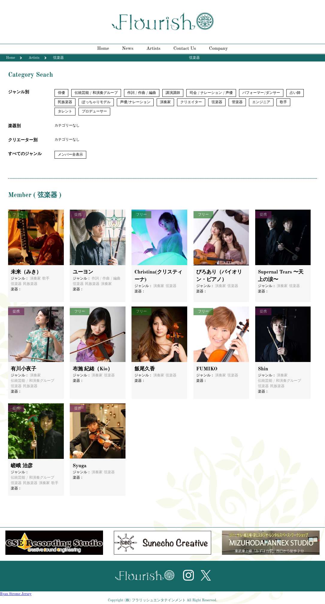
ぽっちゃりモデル (96, 102)
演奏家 (165, 102)
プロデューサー (94, 111)
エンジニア (261, 102)
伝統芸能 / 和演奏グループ (96, 93)
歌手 (283, 102)
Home (103, 48)
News (127, 48)
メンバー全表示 (70, 155)
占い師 (295, 93)
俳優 (61, 93)
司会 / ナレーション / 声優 (211, 93)
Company (218, 48)
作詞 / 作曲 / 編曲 (141, 93)
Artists (153, 48)
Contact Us (184, 48)
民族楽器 (65, 102)
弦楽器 (216, 102)
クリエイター (191, 102)
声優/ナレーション (135, 102)
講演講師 (173, 93)
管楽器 (237, 102)
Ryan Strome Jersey (15, 594)
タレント (65, 111)
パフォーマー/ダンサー (261, 93)
